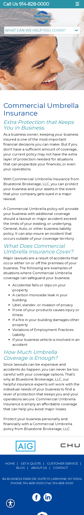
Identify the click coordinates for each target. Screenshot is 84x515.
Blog (20, 467)
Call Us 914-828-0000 (26, 4)
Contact (60, 467)
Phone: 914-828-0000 (27, 483)
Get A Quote (31, 463)
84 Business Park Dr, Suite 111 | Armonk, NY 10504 (42, 479)
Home (10, 463)
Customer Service (62, 463)
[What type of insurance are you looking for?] (42, 30)
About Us (39, 467)
